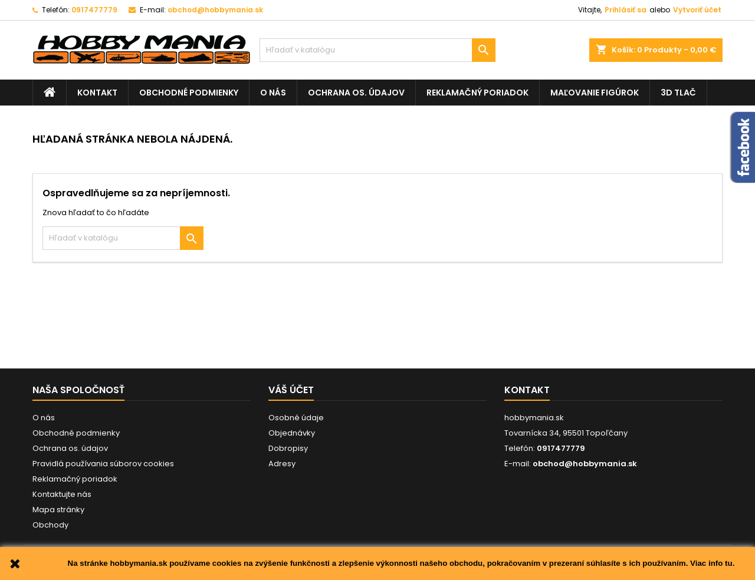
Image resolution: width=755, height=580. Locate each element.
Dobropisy (288, 448)
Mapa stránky (58, 509)
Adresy (282, 463)
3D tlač (678, 92)
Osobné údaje (296, 417)
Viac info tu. (712, 563)
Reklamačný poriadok (477, 92)
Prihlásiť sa (625, 10)
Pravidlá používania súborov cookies (103, 463)
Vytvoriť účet (697, 10)
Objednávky (291, 433)
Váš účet (291, 390)
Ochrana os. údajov (356, 92)
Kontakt (97, 92)
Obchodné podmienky (188, 92)
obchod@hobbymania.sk (215, 10)
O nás (273, 92)
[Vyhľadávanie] (377, 50)
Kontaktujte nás (61, 494)
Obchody (50, 524)
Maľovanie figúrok (594, 92)
